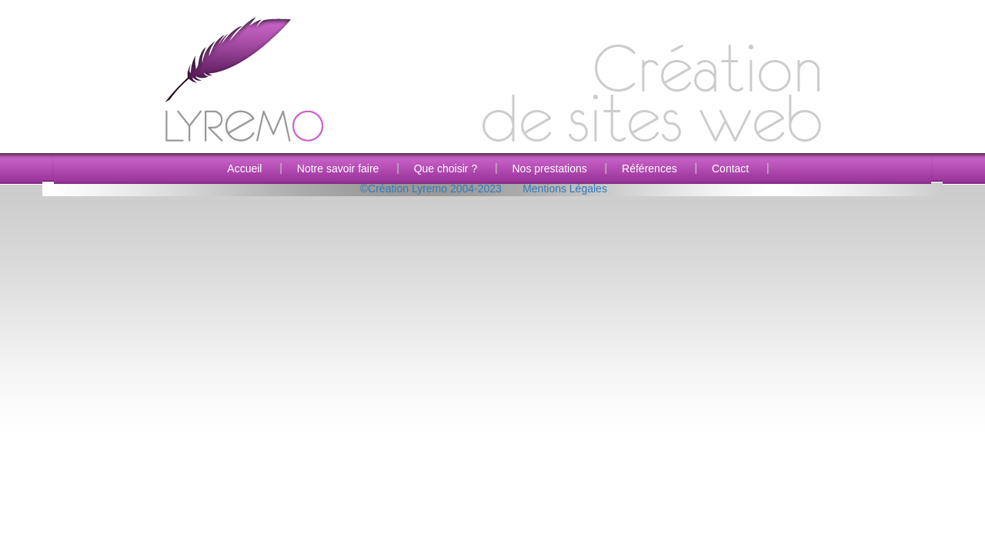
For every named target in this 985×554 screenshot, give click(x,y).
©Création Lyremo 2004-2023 (431, 188)
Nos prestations (549, 168)
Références (649, 168)
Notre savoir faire (338, 168)
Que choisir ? (445, 168)
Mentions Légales (565, 188)
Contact (730, 168)
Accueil (244, 168)
